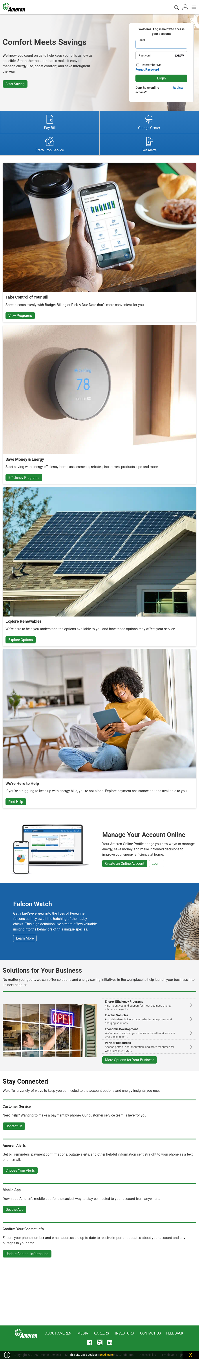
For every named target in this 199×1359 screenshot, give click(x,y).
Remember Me (151, 65)
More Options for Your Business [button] (129, 1060)
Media (82, 1333)
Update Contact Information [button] (27, 1254)
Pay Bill (50, 122)
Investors (124, 1333)
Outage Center (149, 122)
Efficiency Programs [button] (23, 478)
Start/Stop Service (49, 144)
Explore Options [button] (20, 640)
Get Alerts (149, 144)
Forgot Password (147, 69)
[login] (185, 7)
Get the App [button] (14, 1209)
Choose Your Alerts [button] (20, 1170)
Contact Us (150, 1333)
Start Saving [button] (15, 84)
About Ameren (58, 1333)
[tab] (185, 7)
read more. (106, 1354)
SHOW (179, 55)
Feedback (174, 1333)
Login (161, 78)
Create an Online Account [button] (124, 863)
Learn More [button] (25, 938)
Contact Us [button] (13, 1126)
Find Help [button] (15, 802)
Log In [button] (156, 863)
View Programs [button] (20, 316)
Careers (101, 1333)
